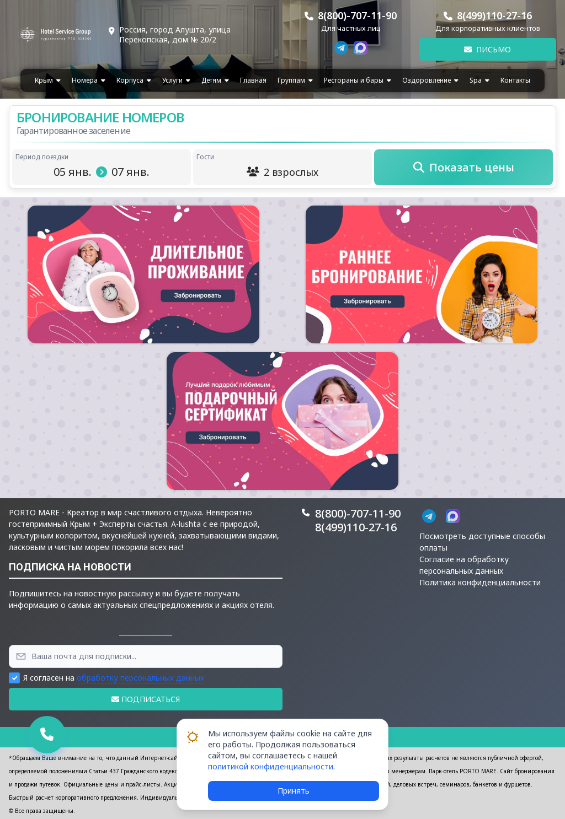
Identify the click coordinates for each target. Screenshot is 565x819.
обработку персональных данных (140, 677)
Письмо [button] (487, 49)
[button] (143, 274)
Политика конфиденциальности (480, 582)
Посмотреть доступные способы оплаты (482, 542)
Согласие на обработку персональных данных (464, 565)
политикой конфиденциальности (270, 766)
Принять (294, 790)
